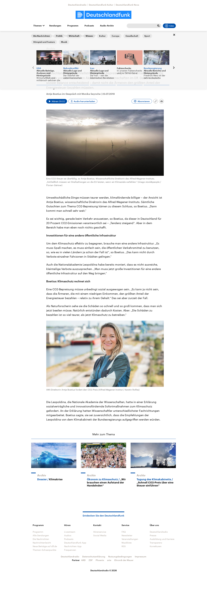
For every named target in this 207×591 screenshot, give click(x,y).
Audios (67, 535)
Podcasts (89, 26)
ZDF (91, 560)
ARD (83, 560)
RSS (124, 546)
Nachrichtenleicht (42, 542)
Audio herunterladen (84, 101)
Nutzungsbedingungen (120, 556)
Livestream (69, 531)
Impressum (140, 556)
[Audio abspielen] (56, 101)
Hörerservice (99, 531)
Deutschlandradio (77, 4)
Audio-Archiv (107, 26)
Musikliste (127, 542)
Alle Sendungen (41, 535)
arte (109, 560)
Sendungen (55, 26)
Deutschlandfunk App (75, 542)
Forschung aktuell (52, 35)
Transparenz (156, 542)
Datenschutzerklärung (93, 556)
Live (169, 25)
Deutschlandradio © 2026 (103, 570)
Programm (72, 26)
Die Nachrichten (41, 539)
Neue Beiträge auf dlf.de (45, 546)
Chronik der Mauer (123, 560)
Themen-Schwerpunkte (44, 550)
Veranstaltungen (130, 539)
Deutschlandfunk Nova (127, 4)
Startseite (36, 35)
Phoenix (100, 560)
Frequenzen (70, 550)
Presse (153, 535)
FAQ (124, 531)
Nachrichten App (73, 546)
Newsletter (127, 535)
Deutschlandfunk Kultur (101, 4)
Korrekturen (156, 546)
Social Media (99, 535)
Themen (37, 26)
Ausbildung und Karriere (162, 539)
